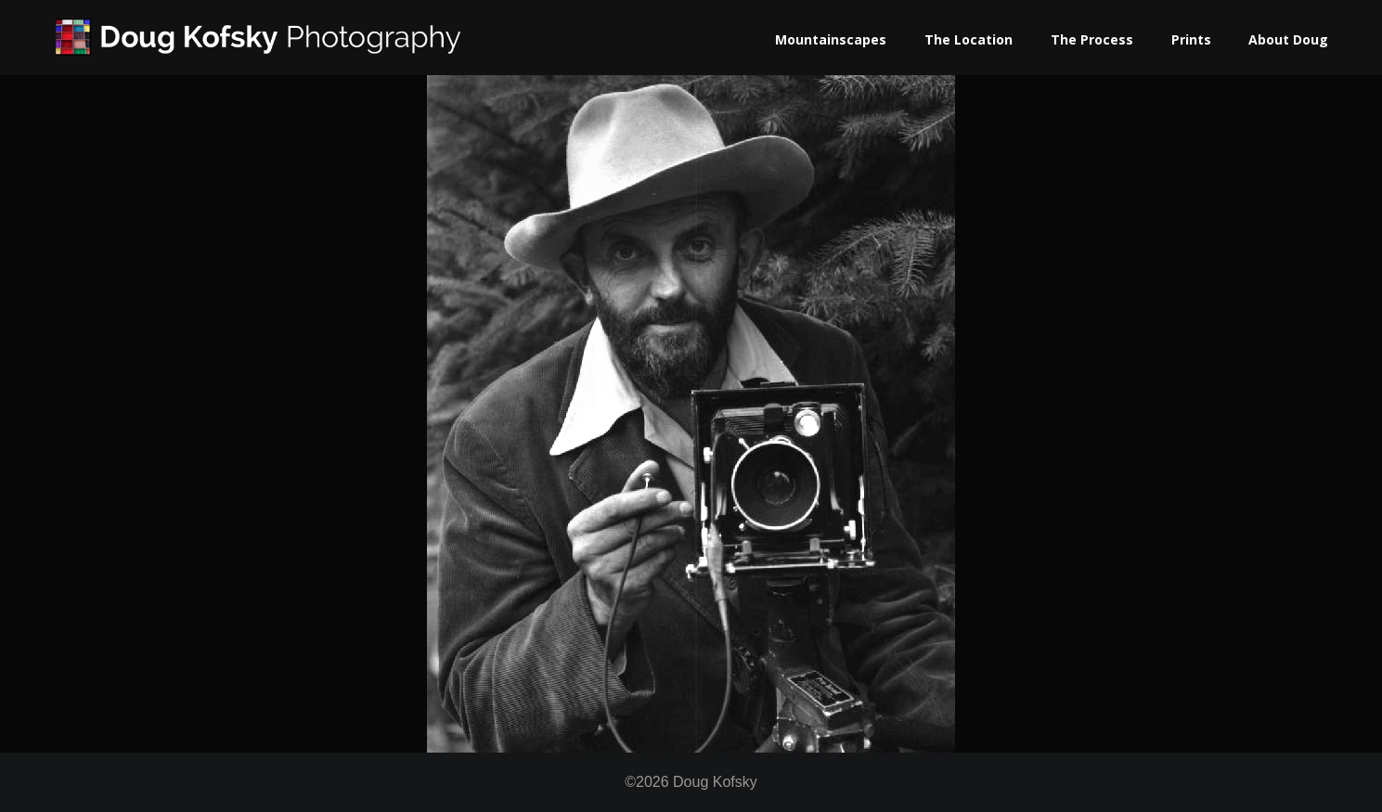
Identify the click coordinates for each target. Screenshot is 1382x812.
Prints (1191, 39)
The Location (968, 39)
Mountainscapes (830, 39)
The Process (1092, 39)
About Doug (1288, 39)
